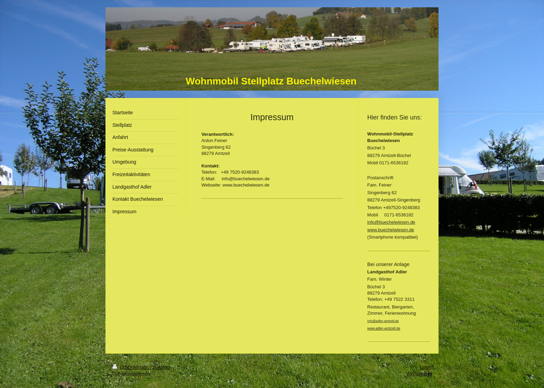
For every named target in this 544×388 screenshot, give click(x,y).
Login (426, 367)
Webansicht (419, 374)
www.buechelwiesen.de (390, 229)
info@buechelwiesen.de (391, 222)
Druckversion (131, 367)
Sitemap (161, 367)
